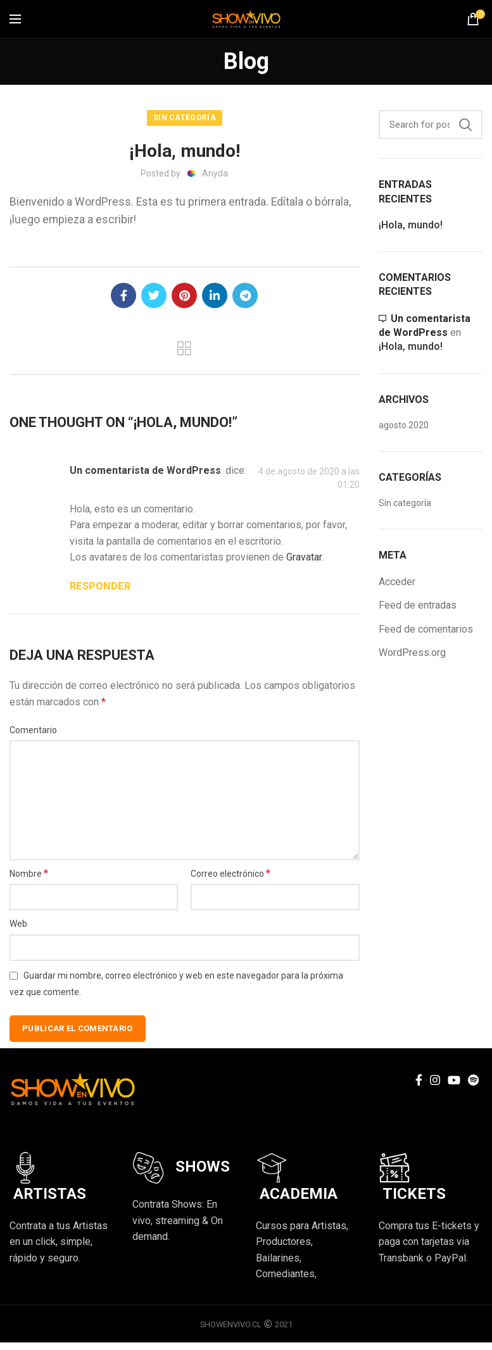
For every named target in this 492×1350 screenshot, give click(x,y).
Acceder (397, 582)
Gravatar (304, 557)
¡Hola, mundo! (411, 225)
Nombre (28, 873)
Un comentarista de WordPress (145, 470)
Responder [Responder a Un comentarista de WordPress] (100, 586)
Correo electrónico (230, 873)
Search (465, 124)
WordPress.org (412, 653)
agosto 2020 (404, 425)
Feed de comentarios (426, 629)
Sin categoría (184, 117)
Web (18, 924)
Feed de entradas (418, 605)
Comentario (33, 730)
